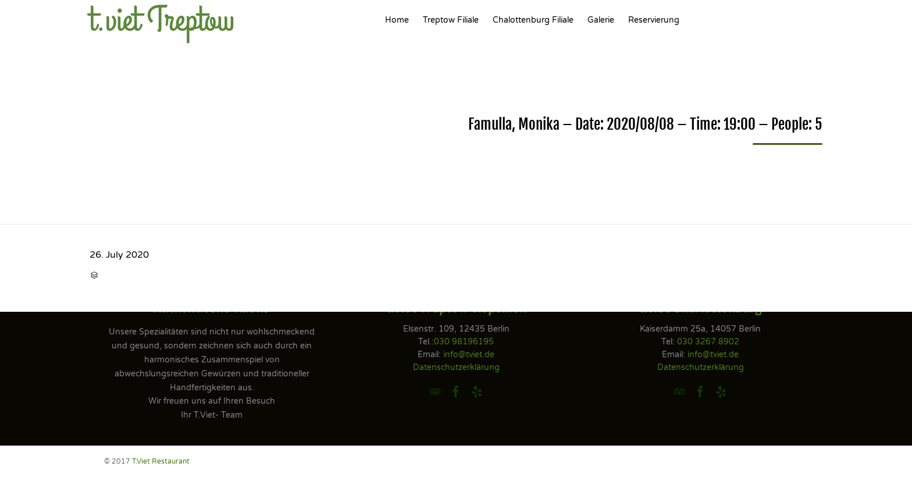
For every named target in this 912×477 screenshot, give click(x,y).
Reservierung (653, 20)
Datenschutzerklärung (456, 367)
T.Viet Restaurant (161, 461)
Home (397, 20)
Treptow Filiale (451, 20)
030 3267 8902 (708, 342)
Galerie (600, 20)
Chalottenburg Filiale (533, 20)
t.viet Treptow (162, 20)
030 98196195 (464, 342)
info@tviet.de (468, 354)
